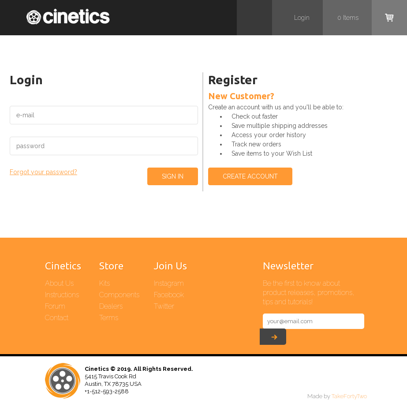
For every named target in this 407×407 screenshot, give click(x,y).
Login (302, 17)
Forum (55, 306)
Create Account (250, 176)
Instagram (169, 283)
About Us (59, 283)
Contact (56, 318)
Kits (104, 283)
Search (254, 17)
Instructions (62, 295)
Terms (108, 318)
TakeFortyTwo (349, 396)
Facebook (169, 295)
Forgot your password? (43, 171)
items (347, 17)
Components (119, 295)
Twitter (164, 306)
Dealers (111, 306)
